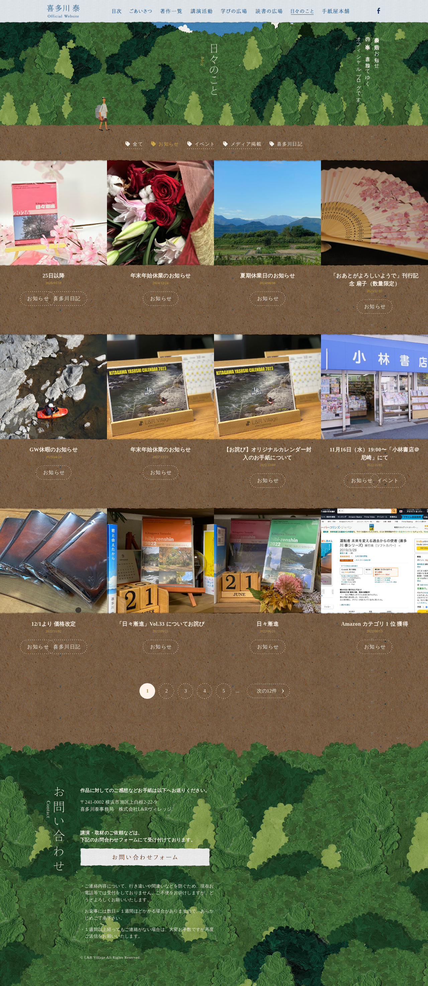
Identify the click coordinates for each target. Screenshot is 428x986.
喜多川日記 (290, 144)
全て (138, 144)
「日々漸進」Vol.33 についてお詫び (161, 624)
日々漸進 (267, 624)
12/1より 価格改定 (53, 624)
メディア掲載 (246, 144)
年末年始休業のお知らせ (160, 275)
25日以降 (53, 275)
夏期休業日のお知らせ (267, 275)
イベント (205, 144)
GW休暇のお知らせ (53, 449)
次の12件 (267, 691)
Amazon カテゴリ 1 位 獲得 (374, 624)
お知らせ (168, 144)
